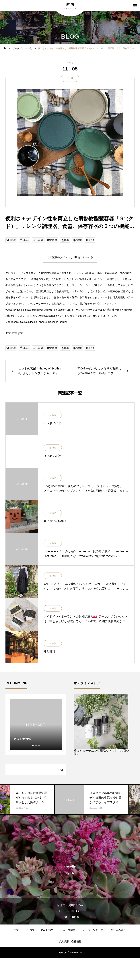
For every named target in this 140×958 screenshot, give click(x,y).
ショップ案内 (67, 930)
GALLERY (47, 930)
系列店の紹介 (118, 930)
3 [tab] (39, 745)
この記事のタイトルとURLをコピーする (70, 257)
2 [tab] (36, 745)
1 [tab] (33, 745)
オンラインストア (93, 930)
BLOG (30, 930)
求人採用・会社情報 (70, 941)
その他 (70, 78)
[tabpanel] (36, 724)
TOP (17, 930)
